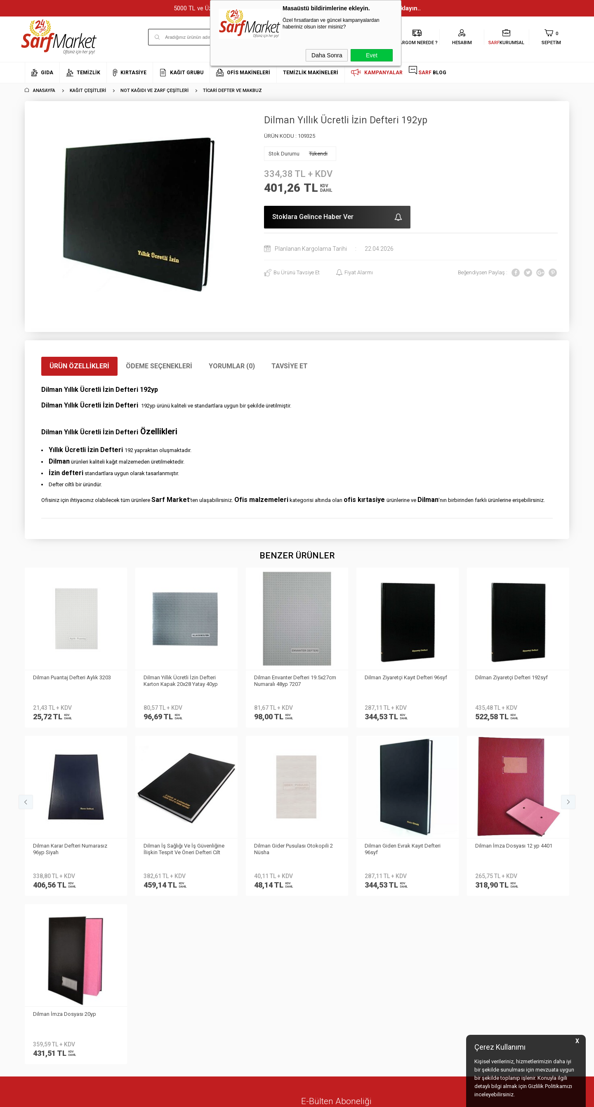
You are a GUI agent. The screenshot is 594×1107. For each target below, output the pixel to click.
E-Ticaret (272, 1097)
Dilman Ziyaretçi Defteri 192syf (401, 677)
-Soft (254, 1097)
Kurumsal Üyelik (44, 853)
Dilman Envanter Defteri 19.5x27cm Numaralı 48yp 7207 (185, 680)
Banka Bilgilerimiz (46, 891)
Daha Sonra (326, 55)
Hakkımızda (39, 866)
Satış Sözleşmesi (137, 891)
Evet (371, 55)
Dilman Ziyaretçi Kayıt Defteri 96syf (295, 677)
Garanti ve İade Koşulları (145, 903)
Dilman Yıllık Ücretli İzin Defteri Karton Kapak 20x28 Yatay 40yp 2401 (70, 681)
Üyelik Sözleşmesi (137, 878)
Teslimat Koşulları (137, 866)
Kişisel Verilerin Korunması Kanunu (157, 853)
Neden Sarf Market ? (48, 878)
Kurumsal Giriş (42, 915)
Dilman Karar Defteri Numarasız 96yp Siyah (512, 680)
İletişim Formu (41, 903)
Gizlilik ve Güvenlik (138, 915)
